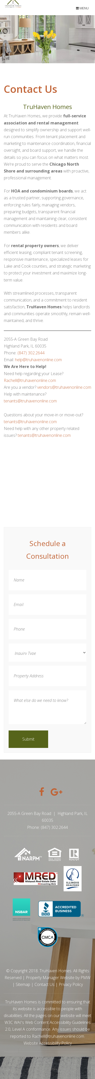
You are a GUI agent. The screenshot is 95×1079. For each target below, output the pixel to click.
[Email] (47, 604)
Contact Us (44, 984)
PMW (85, 977)
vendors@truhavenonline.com (64, 387)
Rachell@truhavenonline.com (30, 380)
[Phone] (47, 629)
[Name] (47, 580)
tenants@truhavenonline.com (30, 401)
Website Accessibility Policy (48, 1043)
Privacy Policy (71, 984)
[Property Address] (47, 676)
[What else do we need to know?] (47, 707)
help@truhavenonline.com (38, 359)
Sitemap (23, 984)
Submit (28, 739)
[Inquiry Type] (47, 652)
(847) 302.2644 (31, 353)
